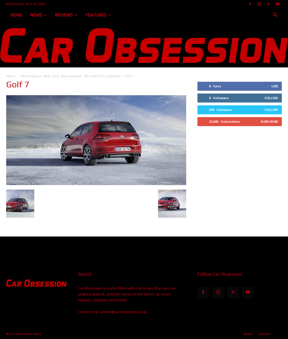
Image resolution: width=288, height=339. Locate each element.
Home (16, 15)
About (248, 334)
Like (274, 86)
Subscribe (269, 121)
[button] (275, 15)
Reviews (66, 15)
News (38, 15)
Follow (271, 98)
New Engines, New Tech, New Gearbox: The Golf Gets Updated (70, 76)
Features (98, 15)
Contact (264, 334)
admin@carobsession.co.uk (123, 312)
